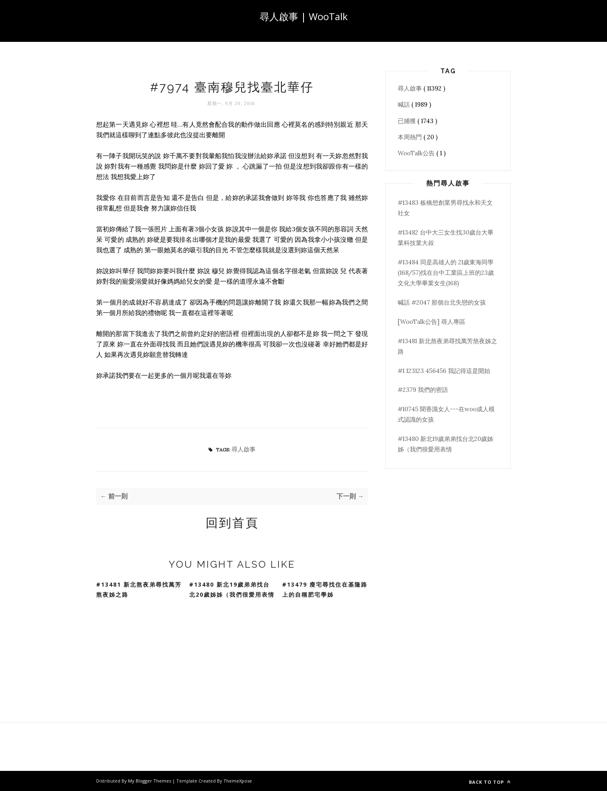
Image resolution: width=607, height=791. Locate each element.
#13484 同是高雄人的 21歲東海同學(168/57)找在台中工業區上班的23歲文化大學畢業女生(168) (446, 272)
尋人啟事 (243, 449)
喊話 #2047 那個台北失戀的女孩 (442, 302)
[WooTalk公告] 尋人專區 (431, 321)
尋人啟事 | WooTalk (304, 16)
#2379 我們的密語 (423, 389)
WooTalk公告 (417, 153)
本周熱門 (410, 137)
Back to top (490, 782)
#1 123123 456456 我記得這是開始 (444, 371)
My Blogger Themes (150, 781)
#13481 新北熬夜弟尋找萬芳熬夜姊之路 (139, 589)
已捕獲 (407, 121)
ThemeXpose (237, 781)
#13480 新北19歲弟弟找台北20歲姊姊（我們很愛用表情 (232, 589)
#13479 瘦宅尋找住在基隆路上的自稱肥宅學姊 (325, 589)
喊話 (404, 104)
